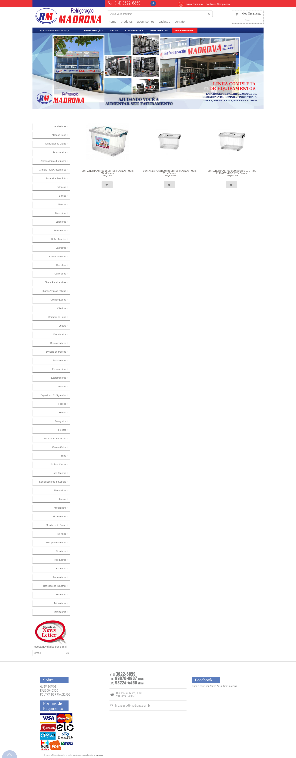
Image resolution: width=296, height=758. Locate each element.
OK (67, 653)
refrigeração (93, 30)
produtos (127, 21)
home (112, 21)
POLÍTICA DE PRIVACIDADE (55, 694)
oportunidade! (184, 30)
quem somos (145, 21)
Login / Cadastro (190, 4)
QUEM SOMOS (48, 686)
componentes (134, 30)
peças (114, 30)
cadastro (164, 21)
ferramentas (159, 30)
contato (180, 21)
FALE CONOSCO (49, 690)
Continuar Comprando (218, 4)
